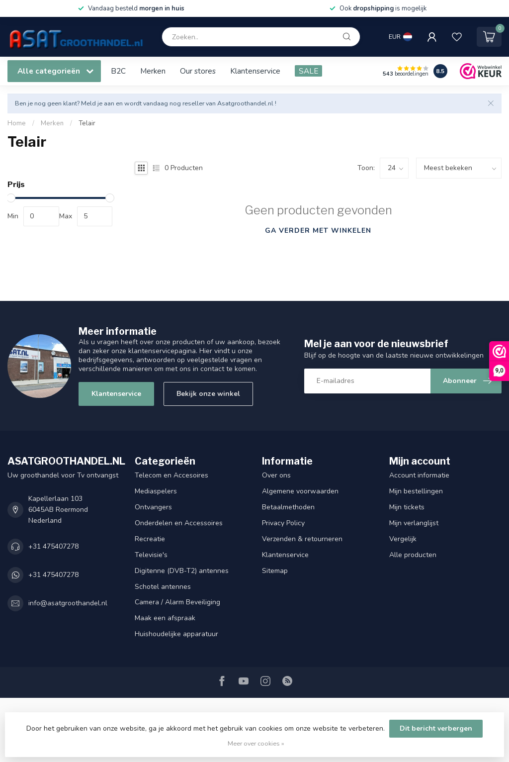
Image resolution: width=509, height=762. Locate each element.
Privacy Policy (283, 523)
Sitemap (275, 570)
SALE (308, 71)
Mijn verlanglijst (413, 523)
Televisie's (151, 555)
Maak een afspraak (165, 618)
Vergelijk (403, 539)
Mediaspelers (156, 491)
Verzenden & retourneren (302, 539)
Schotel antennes (163, 586)
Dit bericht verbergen (436, 728)
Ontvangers (153, 507)
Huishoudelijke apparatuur (176, 634)
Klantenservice (255, 71)
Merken (153, 71)
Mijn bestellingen (416, 491)
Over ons (276, 475)
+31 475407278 (53, 546)
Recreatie (150, 539)
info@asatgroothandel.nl (67, 603)
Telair (87, 123)
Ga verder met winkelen (318, 230)
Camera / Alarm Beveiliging (177, 602)
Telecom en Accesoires (171, 475)
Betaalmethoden (288, 507)
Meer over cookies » (256, 743)
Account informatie (419, 475)
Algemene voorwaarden (300, 491)
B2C (118, 71)
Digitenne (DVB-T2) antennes (182, 570)
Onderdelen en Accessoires (179, 523)
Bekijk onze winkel (208, 393)
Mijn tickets (406, 507)
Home (16, 123)
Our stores (198, 71)
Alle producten (412, 555)
